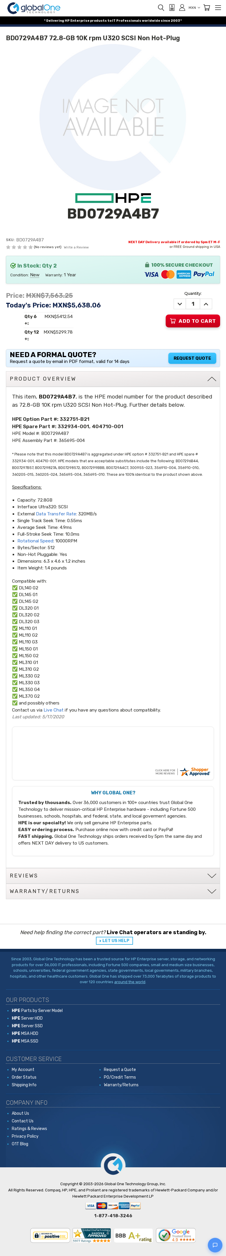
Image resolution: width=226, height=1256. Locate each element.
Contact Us (23, 1121)
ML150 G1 (28, 649)
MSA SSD (25, 1041)
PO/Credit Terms (120, 1077)
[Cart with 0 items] (207, 8)
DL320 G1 (29, 608)
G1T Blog (20, 1143)
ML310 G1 (28, 662)
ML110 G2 (28, 635)
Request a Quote (120, 1069)
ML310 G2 (29, 669)
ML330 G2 (29, 676)
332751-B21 (74, 419)
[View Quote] (171, 8)
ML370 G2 (29, 696)
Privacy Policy (25, 1136)
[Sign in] (182, 7)
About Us (20, 1113)
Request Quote (192, 358)
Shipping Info (24, 1084)
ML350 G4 (29, 689)
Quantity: (193, 293)
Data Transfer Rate (56, 514)
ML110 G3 (28, 642)
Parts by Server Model (37, 1010)
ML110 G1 (28, 628)
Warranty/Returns (121, 1084)
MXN (194, 8)
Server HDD (27, 1018)
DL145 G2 (28, 601)
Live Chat (54, 710)
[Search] (161, 8)
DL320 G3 (29, 621)
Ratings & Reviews (29, 1128)
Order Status (24, 1077)
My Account (23, 1069)
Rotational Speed (35, 541)
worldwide (151, 21)
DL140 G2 (28, 588)
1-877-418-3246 (113, 1215)
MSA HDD (25, 1033)
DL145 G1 (28, 594)
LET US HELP (115, 940)
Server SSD (27, 1025)
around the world (129, 982)
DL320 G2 (29, 615)
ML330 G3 (29, 682)
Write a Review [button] (76, 247)
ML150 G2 (29, 655)
